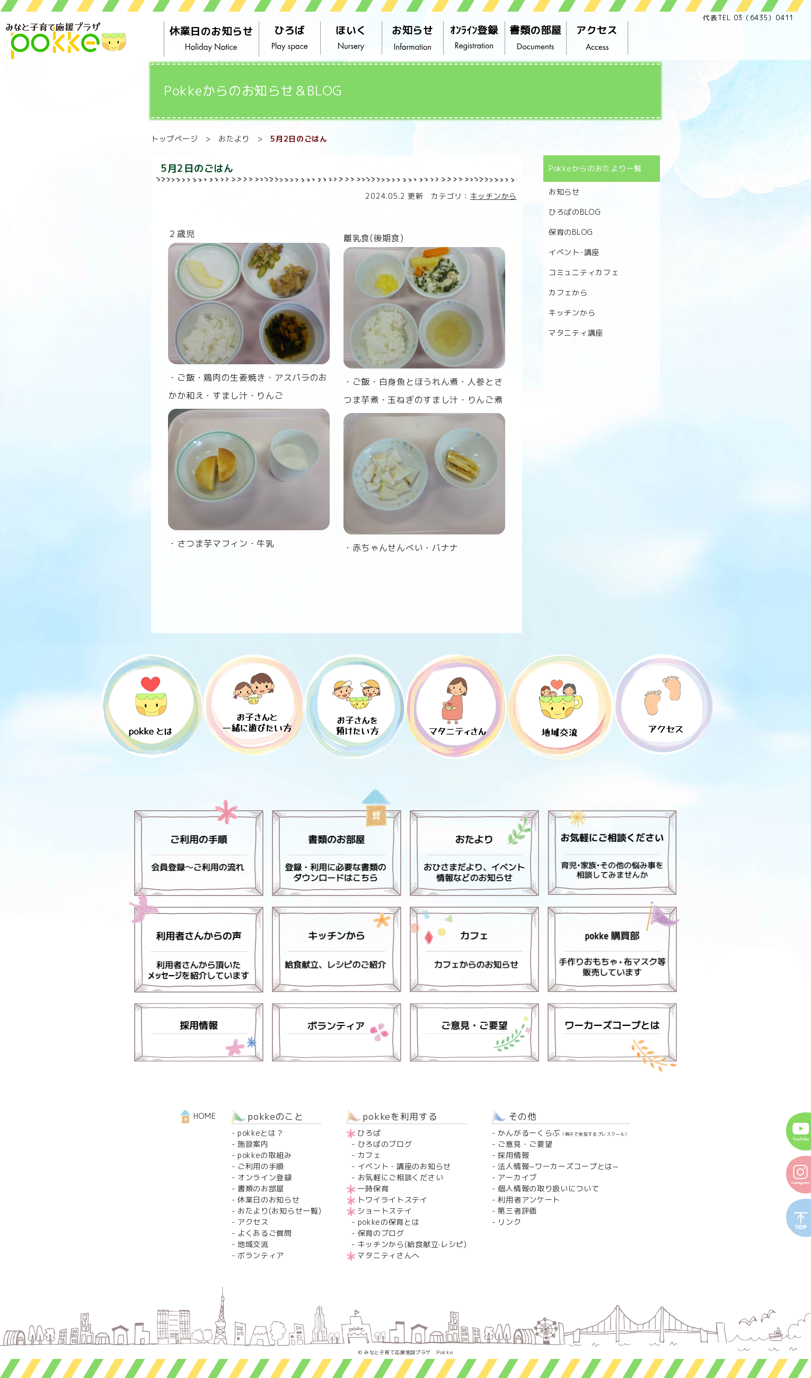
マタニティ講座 (576, 333)
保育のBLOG (571, 232)
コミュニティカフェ (584, 272)
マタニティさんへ (388, 1255)
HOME (198, 1116)
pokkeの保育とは (389, 1222)
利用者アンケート (529, 1200)
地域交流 (253, 1244)
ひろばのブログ (385, 1144)
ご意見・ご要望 (525, 1144)
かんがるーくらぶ (563, 1133)
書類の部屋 (536, 38)
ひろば (290, 38)
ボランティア (260, 1255)
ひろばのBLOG (575, 212)
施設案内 (253, 1144)
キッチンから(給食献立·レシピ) (412, 1244)
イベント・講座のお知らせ (404, 1166)
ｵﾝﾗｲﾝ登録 (474, 38)
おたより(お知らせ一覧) (279, 1211)
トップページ (174, 139)
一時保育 (373, 1188)
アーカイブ (517, 1177)
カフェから (568, 292)
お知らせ (413, 38)
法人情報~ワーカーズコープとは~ (558, 1166)
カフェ (369, 1155)
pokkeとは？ (260, 1133)
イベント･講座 (574, 252)
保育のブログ (381, 1233)
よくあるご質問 (264, 1233)
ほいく (351, 38)
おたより (234, 139)
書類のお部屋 (260, 1188)
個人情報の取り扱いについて (548, 1188)
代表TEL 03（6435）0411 (748, 17)
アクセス (597, 38)
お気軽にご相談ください (401, 1177)
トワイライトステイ (392, 1200)
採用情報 (513, 1155)
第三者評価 (517, 1211)
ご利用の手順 (260, 1166)
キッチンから (493, 196)
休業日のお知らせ (211, 39)
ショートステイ (384, 1211)
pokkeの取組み (264, 1155)
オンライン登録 (264, 1177)
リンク (509, 1222)
